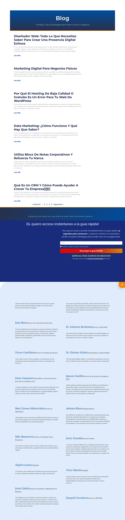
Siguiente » (59, 204)
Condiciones (88, 216)
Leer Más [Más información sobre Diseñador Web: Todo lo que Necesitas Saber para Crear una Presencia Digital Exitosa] (17, 55)
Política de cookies (62, 216)
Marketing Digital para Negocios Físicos (45, 68)
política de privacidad (81, 246)
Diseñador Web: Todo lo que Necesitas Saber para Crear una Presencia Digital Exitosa (45, 39)
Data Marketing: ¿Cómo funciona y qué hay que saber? (45, 127)
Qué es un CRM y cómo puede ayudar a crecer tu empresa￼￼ (46, 187)
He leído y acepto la (75, 246)
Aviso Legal (51, 216)
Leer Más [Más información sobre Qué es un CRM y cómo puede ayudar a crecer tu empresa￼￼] (17, 201)
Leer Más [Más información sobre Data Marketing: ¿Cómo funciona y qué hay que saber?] (17, 141)
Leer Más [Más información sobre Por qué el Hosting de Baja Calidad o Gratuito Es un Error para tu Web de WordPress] (17, 113)
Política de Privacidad (76, 216)
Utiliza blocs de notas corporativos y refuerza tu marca (43, 156)
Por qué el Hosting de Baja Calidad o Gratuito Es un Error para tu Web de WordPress (43, 97)
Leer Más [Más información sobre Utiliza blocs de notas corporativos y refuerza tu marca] (17, 172)
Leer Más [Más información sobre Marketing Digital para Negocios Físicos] (17, 80)
